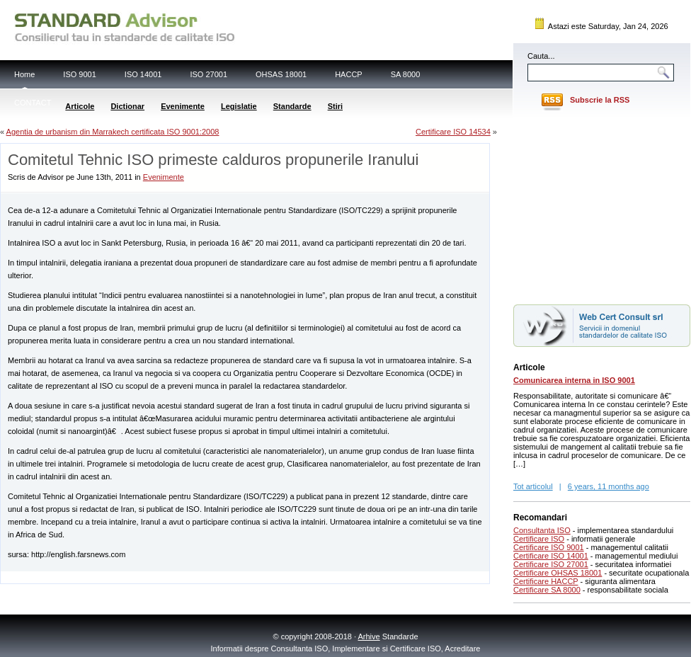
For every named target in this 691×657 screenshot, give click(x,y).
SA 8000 (406, 74)
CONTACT (32, 102)
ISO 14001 (143, 74)
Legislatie (239, 106)
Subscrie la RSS (599, 100)
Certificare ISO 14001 (550, 556)
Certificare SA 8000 (547, 589)
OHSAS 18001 (281, 74)
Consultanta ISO (542, 530)
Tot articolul (533, 486)
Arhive (369, 636)
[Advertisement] (601, 207)
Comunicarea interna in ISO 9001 (574, 380)
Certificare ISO (538, 539)
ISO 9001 (79, 74)
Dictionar (127, 106)
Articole (79, 106)
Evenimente (183, 106)
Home (24, 74)
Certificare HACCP (545, 581)
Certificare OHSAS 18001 (557, 573)
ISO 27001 (208, 74)
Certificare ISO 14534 (453, 131)
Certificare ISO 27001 (550, 564)
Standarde (292, 106)
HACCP (348, 74)
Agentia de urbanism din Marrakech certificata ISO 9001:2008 (112, 131)
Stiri (335, 106)
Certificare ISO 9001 (548, 547)
